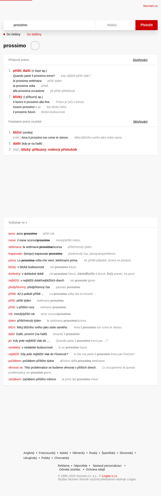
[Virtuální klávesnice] (88, 25)
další (26, 70)
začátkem (14, 379)
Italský (64, 453)
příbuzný (39, 149)
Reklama (63, 465)
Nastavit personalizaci (107, 465)
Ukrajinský (30, 458)
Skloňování (143, 121)
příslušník (69, 149)
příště (12, 294)
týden (12, 320)
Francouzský (47, 453)
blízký (17, 97)
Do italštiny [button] (34, 34)
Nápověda (80, 465)
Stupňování (143, 60)
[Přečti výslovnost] (35, 45)
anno (11, 233)
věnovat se (15, 367)
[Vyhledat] (43, 25)
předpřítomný (17, 287)
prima (12, 260)
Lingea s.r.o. (110, 476)
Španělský (108, 453)
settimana (14, 247)
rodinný (54, 149)
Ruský (93, 453)
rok (10, 314)
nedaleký (14, 347)
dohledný (14, 273)
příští (17, 70)
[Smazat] (78, 25)
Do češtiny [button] (13, 34)
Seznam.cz (150, 6)
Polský (45, 458)
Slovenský (126, 453)
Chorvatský (62, 458)
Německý (79, 453)
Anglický (28, 453)
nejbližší (13, 280)
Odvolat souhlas (69, 469)
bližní (17, 132)
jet (10, 340)
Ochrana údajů (95, 469)
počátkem (14, 360)
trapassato (15, 253)
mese (12, 240)
